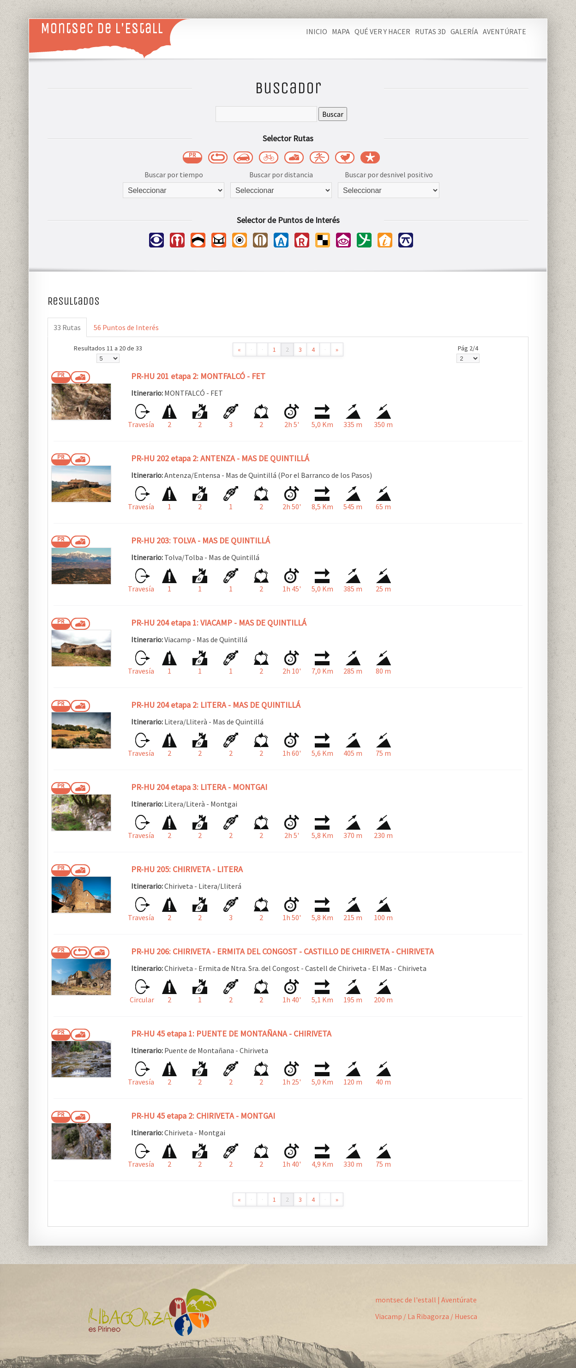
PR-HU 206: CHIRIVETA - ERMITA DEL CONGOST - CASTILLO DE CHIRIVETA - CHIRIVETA (282, 951)
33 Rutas (67, 327)
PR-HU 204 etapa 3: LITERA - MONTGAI (199, 787)
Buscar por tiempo (173, 174)
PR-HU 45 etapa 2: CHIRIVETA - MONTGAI (203, 1115)
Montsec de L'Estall (102, 27)
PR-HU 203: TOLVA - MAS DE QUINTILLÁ (200, 540)
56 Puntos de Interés (126, 327)
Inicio (316, 31)
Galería (464, 31)
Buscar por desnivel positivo (389, 174)
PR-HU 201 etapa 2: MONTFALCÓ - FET (198, 376)
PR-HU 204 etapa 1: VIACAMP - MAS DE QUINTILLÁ (218, 622)
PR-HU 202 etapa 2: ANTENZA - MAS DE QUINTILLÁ (220, 458)
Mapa (341, 31)
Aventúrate (504, 31)
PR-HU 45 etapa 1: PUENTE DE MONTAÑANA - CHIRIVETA (231, 1033)
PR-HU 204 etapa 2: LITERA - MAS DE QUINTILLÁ (215, 704)
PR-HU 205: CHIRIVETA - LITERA (187, 869)
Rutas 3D (430, 31)
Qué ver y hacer (382, 31)
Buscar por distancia (281, 174)
